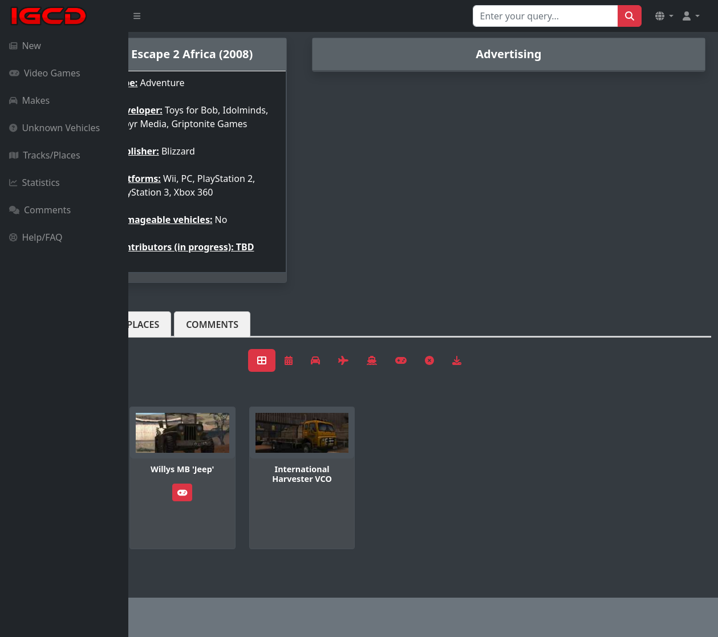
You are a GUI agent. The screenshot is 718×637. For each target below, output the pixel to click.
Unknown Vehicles (54, 127)
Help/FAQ (36, 237)
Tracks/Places (44, 155)
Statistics (34, 182)
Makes (29, 100)
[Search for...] (545, 16)
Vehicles (170, 342)
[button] (664, 16)
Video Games (44, 73)
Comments (40, 210)
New (25, 45)
